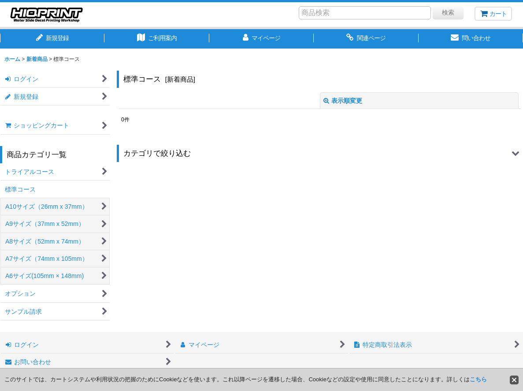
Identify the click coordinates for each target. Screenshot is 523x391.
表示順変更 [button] (342, 100)
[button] (320, 153)
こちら (478, 379)
